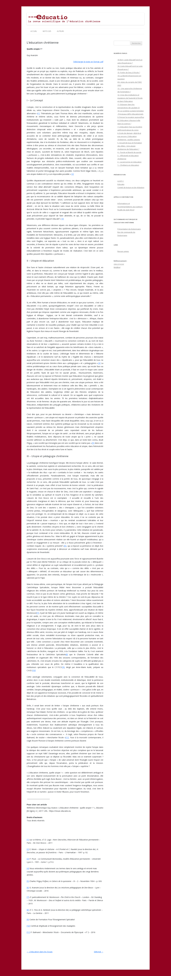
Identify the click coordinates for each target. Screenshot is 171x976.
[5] (93, 443)
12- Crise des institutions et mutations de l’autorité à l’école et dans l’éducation (130, 98)
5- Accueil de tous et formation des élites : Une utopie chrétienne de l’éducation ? (129, 146)
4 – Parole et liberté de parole (129, 152)
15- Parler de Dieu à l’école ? (128, 72)
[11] (67, 737)
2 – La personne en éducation (129, 162)
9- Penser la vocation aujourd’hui (130, 117)
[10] (34, 670)
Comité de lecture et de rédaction (130, 187)
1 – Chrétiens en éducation (128, 165)
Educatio (120, 184)
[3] (62, 219)
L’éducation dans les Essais (40, 951)
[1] (38, 113)
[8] (67, 654)
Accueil (33, 31)
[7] (38, 613)
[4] (99, 363)
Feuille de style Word (125, 210)
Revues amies (123, 251)
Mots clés (47, 31)
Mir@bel (117, 267)
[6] (65, 546)
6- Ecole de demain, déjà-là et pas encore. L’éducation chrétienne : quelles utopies (129, 136)
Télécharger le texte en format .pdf (88, 61)
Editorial (98, 951)
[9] (63, 667)
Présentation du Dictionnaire (129, 229)
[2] (72, 174)
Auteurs (60, 31)
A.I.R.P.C (120, 181)
